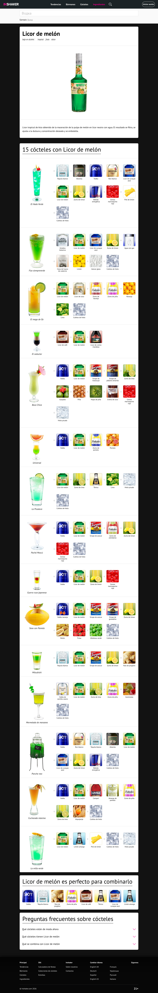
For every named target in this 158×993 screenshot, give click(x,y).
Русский (113, 975)
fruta (47, 39)
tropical (41, 39)
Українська (114, 971)
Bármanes (70, 4)
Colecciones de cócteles (47, 971)
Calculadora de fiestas (47, 967)
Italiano (113, 979)
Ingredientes (99, 4)
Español (93, 975)
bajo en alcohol (28, 39)
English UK (94, 967)
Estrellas (41, 975)
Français (113, 967)
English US (94, 979)
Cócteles (84, 4)
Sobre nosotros (72, 967)
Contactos (70, 971)
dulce (53, 39)
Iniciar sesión (148, 4)
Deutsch (93, 971)
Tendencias (55, 4)
